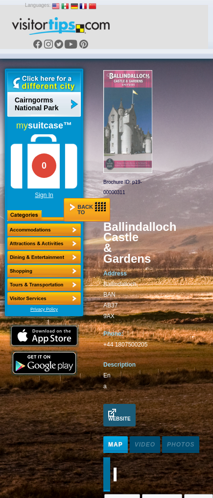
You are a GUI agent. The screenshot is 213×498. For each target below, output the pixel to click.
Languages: (37, 5)
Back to (88, 208)
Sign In (44, 195)
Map (115, 444)
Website (119, 415)
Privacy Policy (44, 309)
